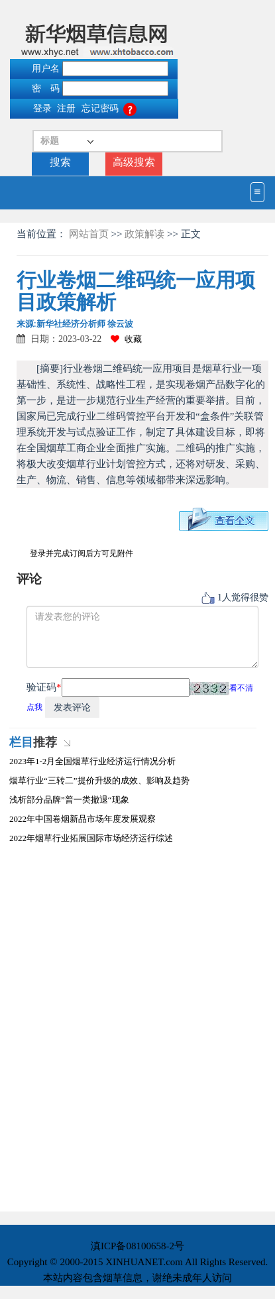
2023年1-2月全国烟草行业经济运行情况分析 (92, 761)
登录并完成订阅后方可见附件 (81, 553)
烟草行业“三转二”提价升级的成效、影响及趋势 (99, 780)
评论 (29, 579)
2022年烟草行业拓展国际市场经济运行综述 (91, 838)
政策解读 (144, 234)
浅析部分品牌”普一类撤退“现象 (69, 800)
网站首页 (90, 234)
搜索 (60, 162)
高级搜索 (134, 162)
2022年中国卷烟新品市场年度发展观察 (82, 819)
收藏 (126, 339)
